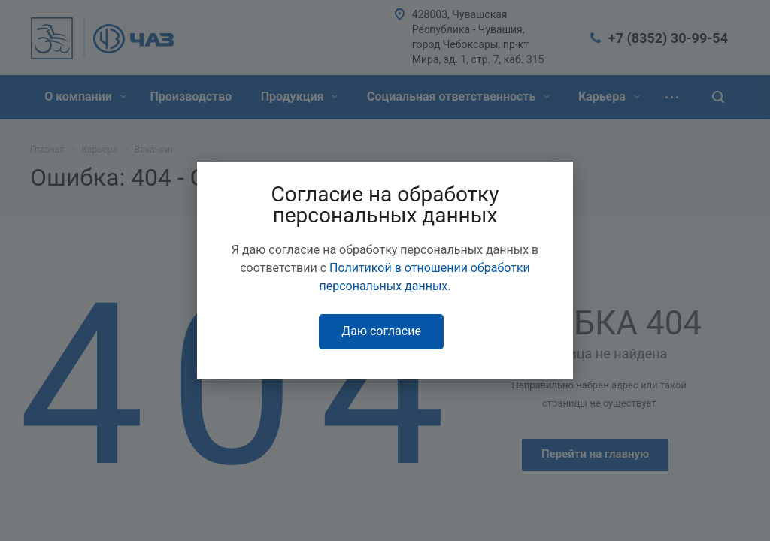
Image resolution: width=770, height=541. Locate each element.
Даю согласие (381, 331)
